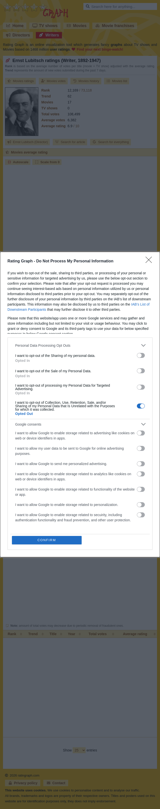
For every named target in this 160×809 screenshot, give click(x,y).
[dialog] (80, 404)
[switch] (141, 355)
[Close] (150, 261)
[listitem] (80, 345)
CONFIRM (46, 540)
